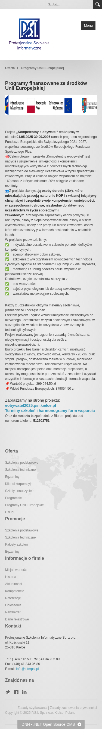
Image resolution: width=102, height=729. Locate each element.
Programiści (13, 498)
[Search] (69, 4)
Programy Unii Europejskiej (25, 505)
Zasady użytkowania (32, 708)
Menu (88, 25)
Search (97, 4)
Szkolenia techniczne (20, 470)
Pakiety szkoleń (16, 544)
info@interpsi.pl (27, 669)
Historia (10, 577)
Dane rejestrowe (17, 619)
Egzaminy (12, 477)
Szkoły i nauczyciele (19, 491)
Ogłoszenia (13, 605)
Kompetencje (14, 591)
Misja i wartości (16, 570)
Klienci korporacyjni (19, 484)
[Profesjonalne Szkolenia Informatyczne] (29, 34)
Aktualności (13, 584)
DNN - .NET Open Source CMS (48, 724)
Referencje (13, 598)
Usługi (9, 512)
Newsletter (13, 612)
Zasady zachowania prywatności (73, 708)
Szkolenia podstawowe (21, 463)
